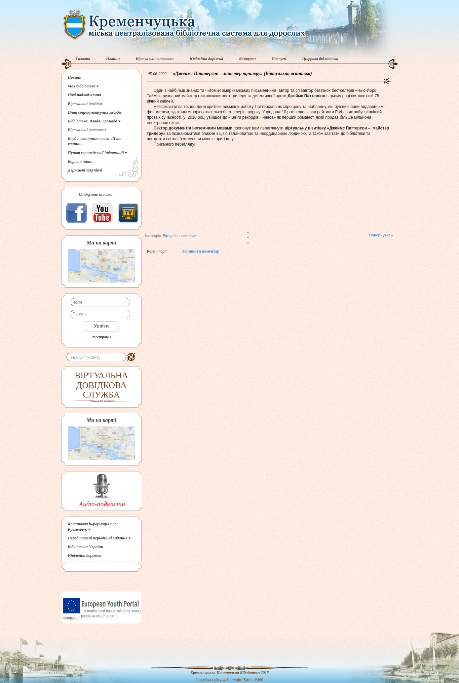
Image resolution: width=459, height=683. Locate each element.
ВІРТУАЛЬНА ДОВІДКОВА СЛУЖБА (101, 385)
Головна (83, 58)
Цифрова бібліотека (320, 58)
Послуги (279, 58)
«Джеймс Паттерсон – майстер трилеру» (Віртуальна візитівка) (242, 73)
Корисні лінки (80, 161)
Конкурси (247, 58)
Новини (113, 58)
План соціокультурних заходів (95, 112)
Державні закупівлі (85, 170)
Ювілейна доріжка (206, 58)
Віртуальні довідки (85, 103)
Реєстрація (101, 337)
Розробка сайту (208, 679)
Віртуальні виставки (155, 58)
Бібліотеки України (85, 546)
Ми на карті (101, 242)
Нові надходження (84, 94)
